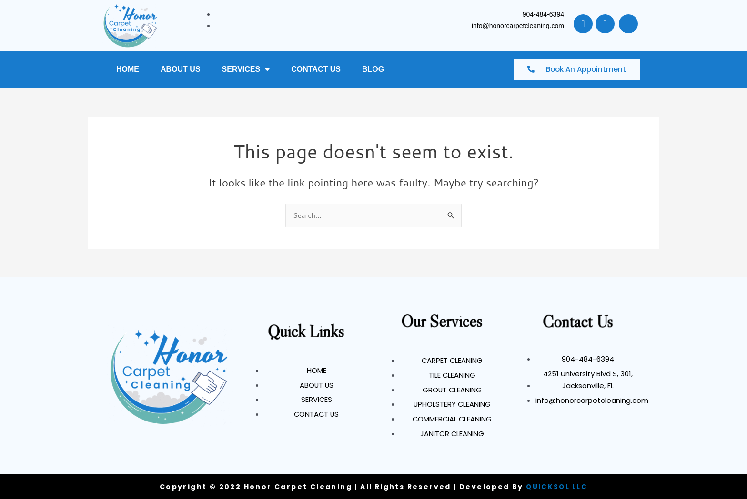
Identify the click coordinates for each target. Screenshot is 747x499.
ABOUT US (181, 69)
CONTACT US (316, 69)
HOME (127, 69)
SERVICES (246, 69)
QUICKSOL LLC (556, 486)
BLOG (373, 69)
